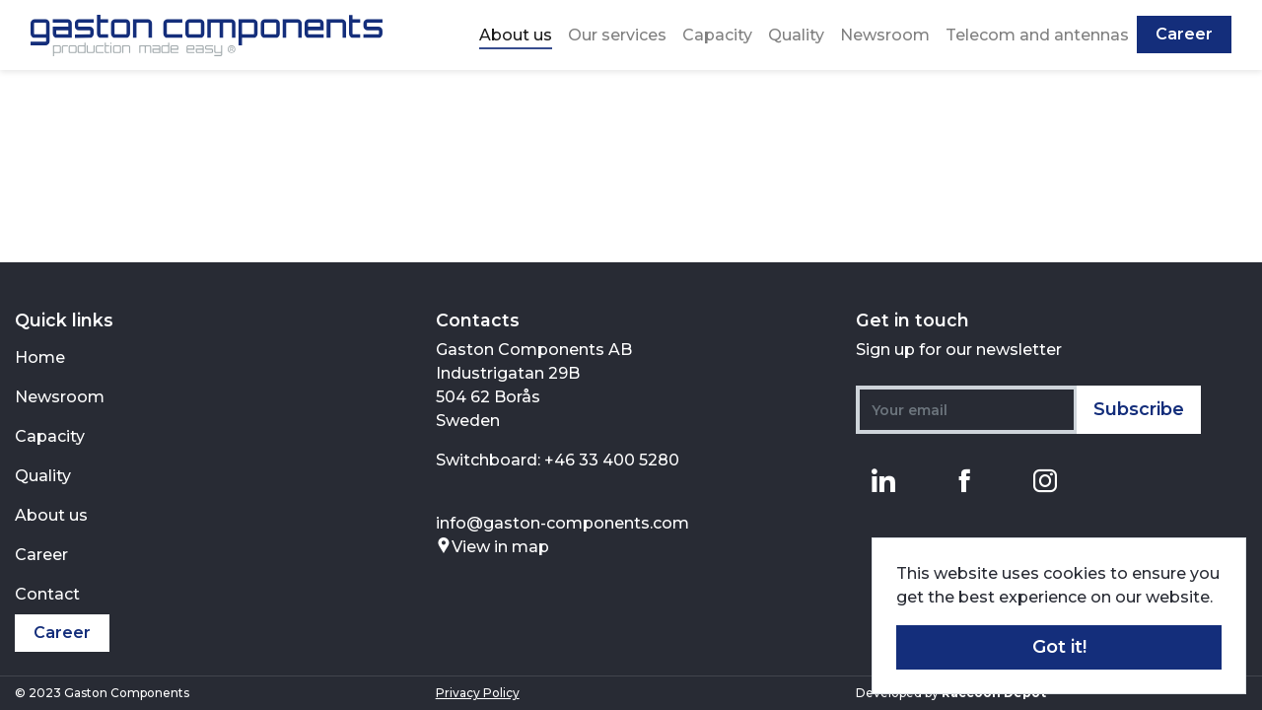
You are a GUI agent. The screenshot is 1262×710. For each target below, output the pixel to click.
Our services (617, 35)
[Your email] (967, 410)
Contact (47, 594)
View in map (492, 546)
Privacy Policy (478, 692)
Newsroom (885, 35)
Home (40, 357)
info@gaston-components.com (562, 523)
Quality (796, 35)
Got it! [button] (1059, 647)
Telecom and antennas (1037, 35)
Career (1184, 34)
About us (515, 35)
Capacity (717, 35)
